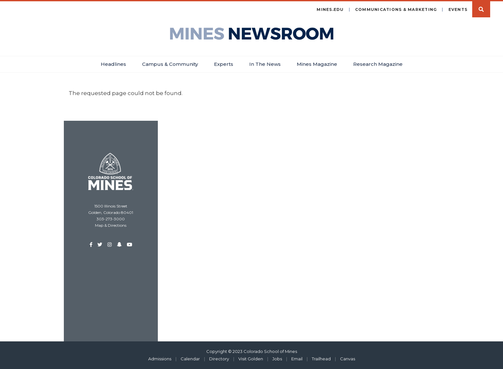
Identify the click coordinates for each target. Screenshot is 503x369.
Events (458, 9)
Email (297, 358)
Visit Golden (250, 358)
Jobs (277, 358)
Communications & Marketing (396, 9)
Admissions (159, 358)
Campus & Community (170, 64)
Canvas (347, 358)
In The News (265, 64)
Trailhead (321, 358)
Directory (219, 358)
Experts (223, 64)
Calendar (190, 358)
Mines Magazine (317, 64)
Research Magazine (378, 64)
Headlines (113, 64)
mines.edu (330, 9)
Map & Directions (110, 225)
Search (481, 9)
